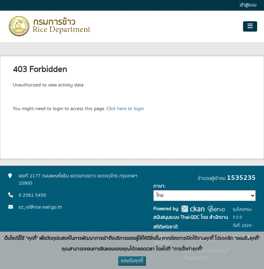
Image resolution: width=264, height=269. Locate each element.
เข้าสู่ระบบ (248, 5)
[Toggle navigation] (250, 26)
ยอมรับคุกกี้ (132, 260)
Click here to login (125, 108)
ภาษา (158, 186)
